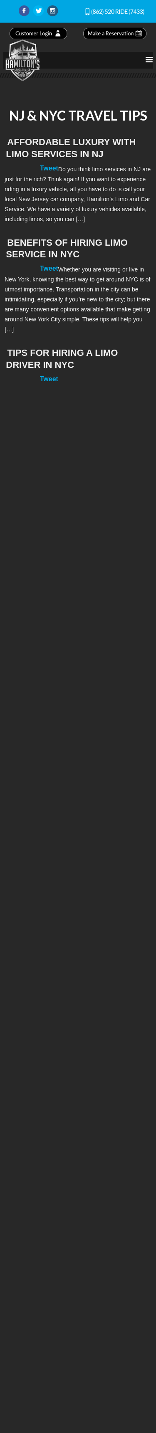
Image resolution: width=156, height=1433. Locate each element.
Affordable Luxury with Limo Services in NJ (71, 148)
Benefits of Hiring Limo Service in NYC (67, 248)
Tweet (49, 168)
